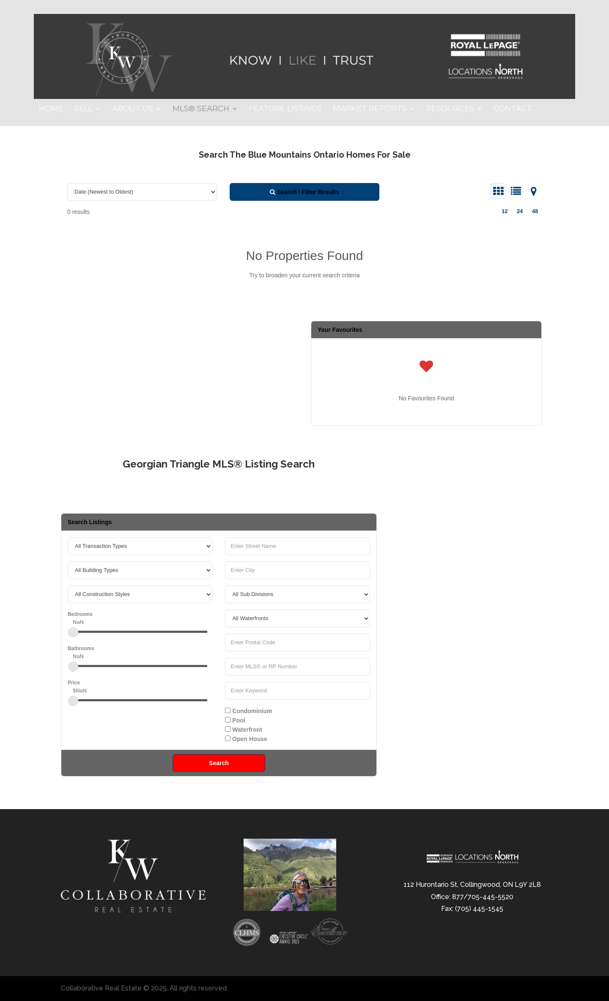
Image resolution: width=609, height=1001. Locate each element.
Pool (235, 720)
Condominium (248, 711)
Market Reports (369, 109)
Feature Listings (285, 109)
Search (219, 763)
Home (51, 109)
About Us (132, 109)
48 (535, 211)
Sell (83, 109)
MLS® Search (201, 109)
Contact (513, 109)
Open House (246, 739)
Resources (450, 109)
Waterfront (243, 729)
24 (520, 211)
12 (505, 211)
